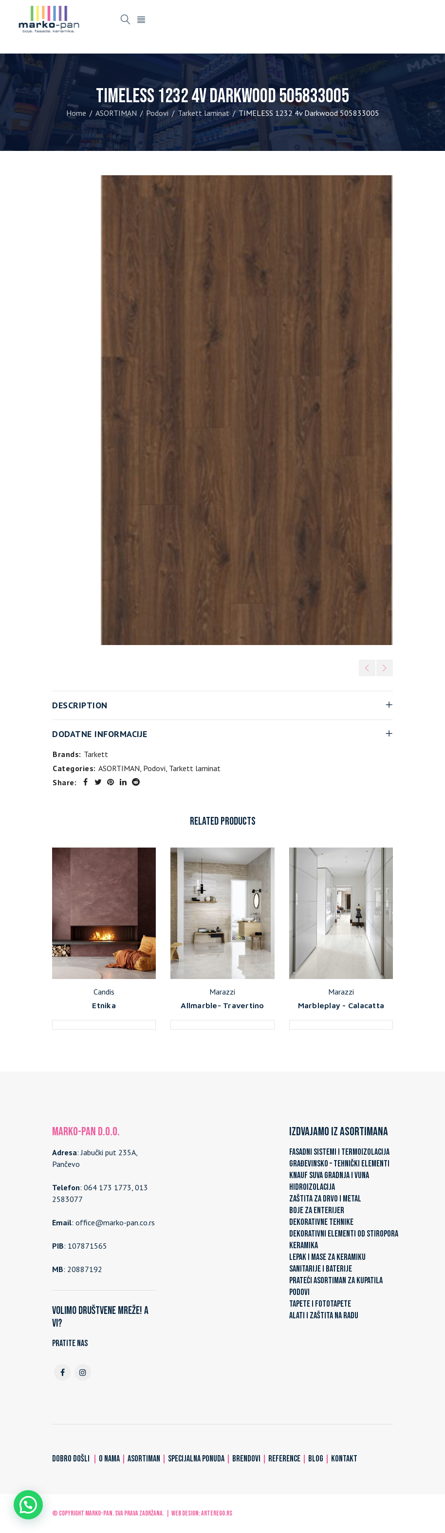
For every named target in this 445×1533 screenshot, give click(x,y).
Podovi (157, 113)
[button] (28, 1504)
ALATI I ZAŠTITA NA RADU (323, 1316)
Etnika (104, 1005)
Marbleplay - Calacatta (341, 1005)
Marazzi (222, 992)
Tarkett (96, 754)
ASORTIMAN (116, 113)
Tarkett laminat (203, 113)
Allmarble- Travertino (222, 1005)
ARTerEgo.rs (216, 1513)
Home (76, 113)
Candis (103, 992)
